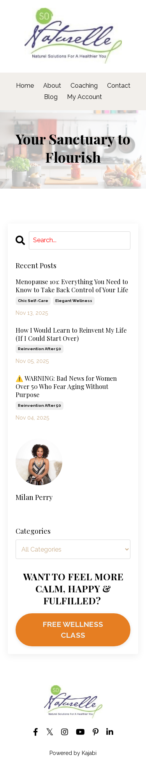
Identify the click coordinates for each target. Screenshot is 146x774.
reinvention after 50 (39, 349)
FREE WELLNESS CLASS (73, 630)
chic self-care (33, 300)
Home (25, 85)
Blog (51, 97)
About (52, 85)
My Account (84, 97)
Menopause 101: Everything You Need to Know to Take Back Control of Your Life (72, 286)
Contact (118, 85)
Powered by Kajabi (73, 753)
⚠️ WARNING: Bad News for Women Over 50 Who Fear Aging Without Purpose (66, 387)
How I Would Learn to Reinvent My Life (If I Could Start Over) (71, 334)
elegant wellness (73, 300)
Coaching (84, 85)
